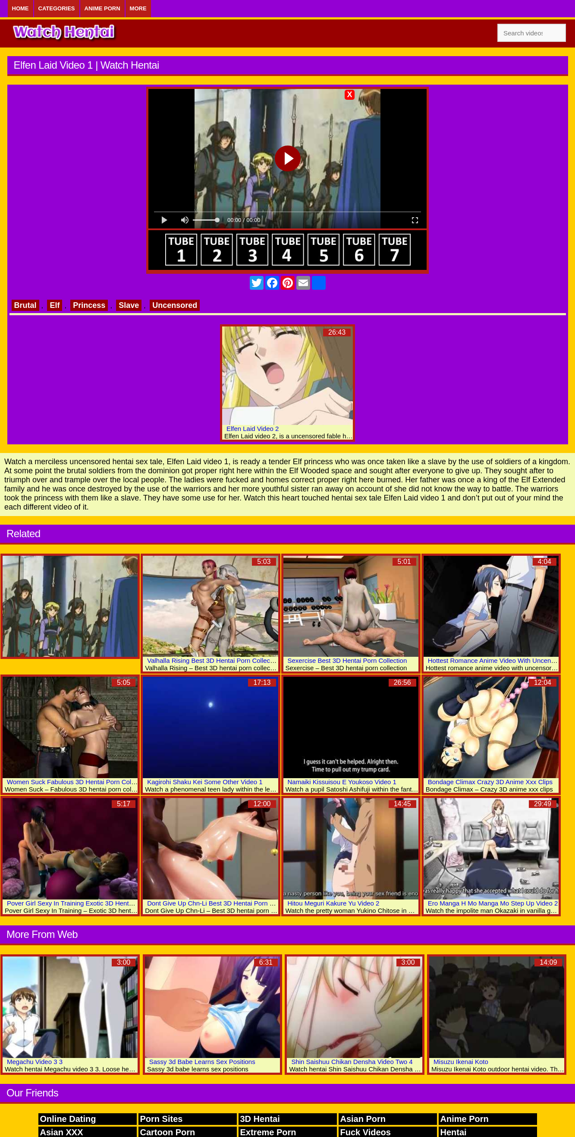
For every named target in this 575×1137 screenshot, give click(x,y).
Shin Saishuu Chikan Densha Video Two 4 (351, 1061)
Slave (129, 305)
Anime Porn (102, 8)
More (138, 8)
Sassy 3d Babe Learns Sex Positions (202, 1061)
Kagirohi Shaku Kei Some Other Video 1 (204, 781)
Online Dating (68, 1119)
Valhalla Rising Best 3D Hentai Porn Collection (213, 660)
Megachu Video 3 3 (35, 1061)
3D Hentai (260, 1119)
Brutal (25, 305)
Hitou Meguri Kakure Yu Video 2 (334, 903)
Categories (56, 8)
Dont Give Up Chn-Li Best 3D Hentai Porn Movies (218, 903)
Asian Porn (363, 1119)
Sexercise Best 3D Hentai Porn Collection (347, 660)
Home (20, 8)
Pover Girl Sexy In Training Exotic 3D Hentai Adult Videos (89, 903)
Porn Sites (161, 1119)
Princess (89, 305)
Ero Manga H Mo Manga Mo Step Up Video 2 (493, 903)
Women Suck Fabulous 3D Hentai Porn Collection (78, 781)
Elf (55, 305)
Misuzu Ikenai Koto (461, 1061)
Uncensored (174, 305)
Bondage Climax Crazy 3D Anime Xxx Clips (490, 781)
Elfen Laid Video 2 (252, 428)
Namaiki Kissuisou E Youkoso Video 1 (342, 781)
